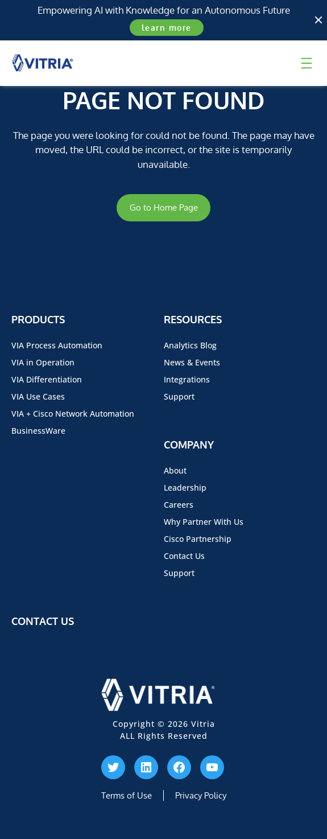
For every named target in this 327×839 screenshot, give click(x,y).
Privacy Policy (200, 795)
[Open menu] (306, 63)
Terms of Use (126, 795)
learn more (167, 27)
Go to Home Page (164, 207)
